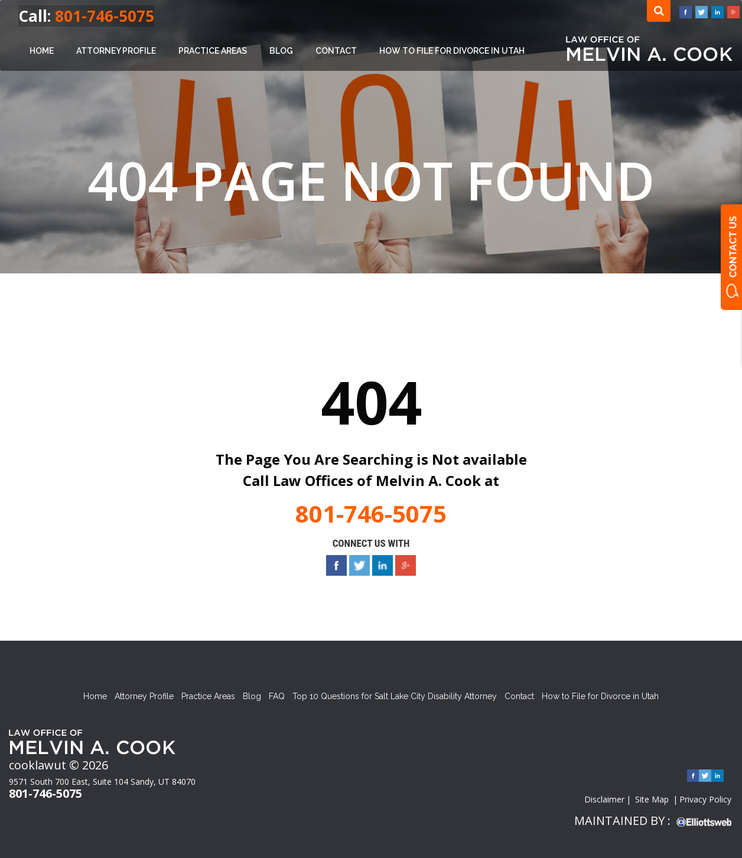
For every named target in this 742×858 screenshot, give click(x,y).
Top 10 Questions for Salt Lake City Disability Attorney (394, 696)
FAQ (277, 696)
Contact (336, 51)
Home (42, 51)
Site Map (652, 799)
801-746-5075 (104, 16)
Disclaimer (604, 799)
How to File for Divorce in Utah (452, 51)
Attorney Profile (116, 51)
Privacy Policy (705, 799)
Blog (281, 51)
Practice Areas (212, 51)
